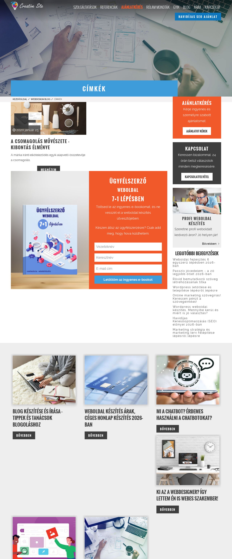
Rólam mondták (158, 7)
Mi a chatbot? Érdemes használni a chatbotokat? (184, 415)
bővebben (24, 435)
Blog (186, 7)
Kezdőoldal (20, 99)
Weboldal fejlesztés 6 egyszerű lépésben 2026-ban (194, 263)
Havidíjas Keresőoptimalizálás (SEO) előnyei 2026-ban (195, 321)
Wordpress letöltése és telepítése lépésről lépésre (195, 288)
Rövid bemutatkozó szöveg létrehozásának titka (195, 280)
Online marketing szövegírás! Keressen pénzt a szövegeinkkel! (197, 298)
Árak (197, 7)
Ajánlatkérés (132, 7)
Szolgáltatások (85, 7)
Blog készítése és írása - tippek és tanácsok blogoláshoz (37, 418)
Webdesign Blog (40, 99)
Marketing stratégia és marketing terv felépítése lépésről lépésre (194, 333)
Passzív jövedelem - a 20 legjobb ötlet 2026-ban (193, 272)
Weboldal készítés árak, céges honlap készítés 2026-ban (114, 418)
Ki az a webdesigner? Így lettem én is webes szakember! (187, 495)
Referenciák (109, 7)
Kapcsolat (212, 7)
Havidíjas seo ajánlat (198, 16)
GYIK (176, 7)
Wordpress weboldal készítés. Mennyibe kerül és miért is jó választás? (196, 310)
